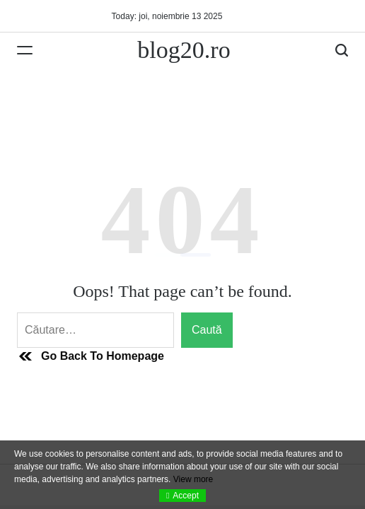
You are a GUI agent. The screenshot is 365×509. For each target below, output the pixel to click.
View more (193, 479)
